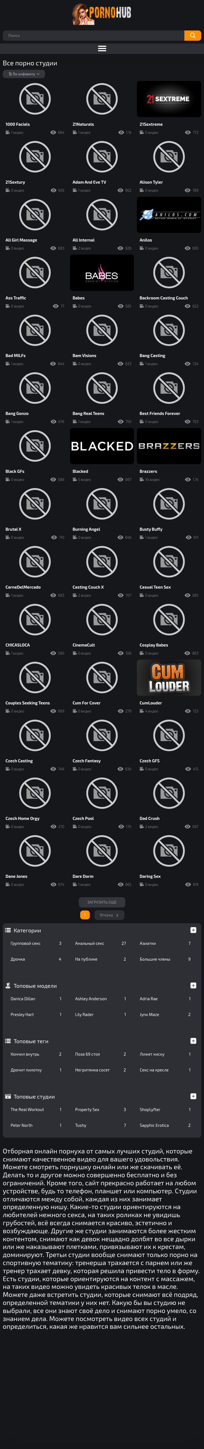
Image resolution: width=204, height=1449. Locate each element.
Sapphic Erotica (165, 1125)
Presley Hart (36, 1014)
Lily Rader (100, 1014)
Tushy (100, 1125)
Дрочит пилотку (36, 1069)
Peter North (36, 1125)
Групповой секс (36, 943)
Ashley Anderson (100, 998)
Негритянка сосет (100, 1069)
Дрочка (36, 958)
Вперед (106, 915)
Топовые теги (31, 1041)
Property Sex (100, 1109)
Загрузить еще (102, 902)
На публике (100, 958)
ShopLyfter (165, 1109)
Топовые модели (35, 985)
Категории (27, 930)
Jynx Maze (165, 1014)
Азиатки (165, 943)
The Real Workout (36, 1109)
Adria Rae (165, 998)
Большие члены (165, 958)
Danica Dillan (36, 998)
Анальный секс (100, 943)
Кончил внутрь (36, 1054)
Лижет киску (165, 1054)
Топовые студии (34, 1096)
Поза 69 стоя (100, 1054)
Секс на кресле (165, 1069)
